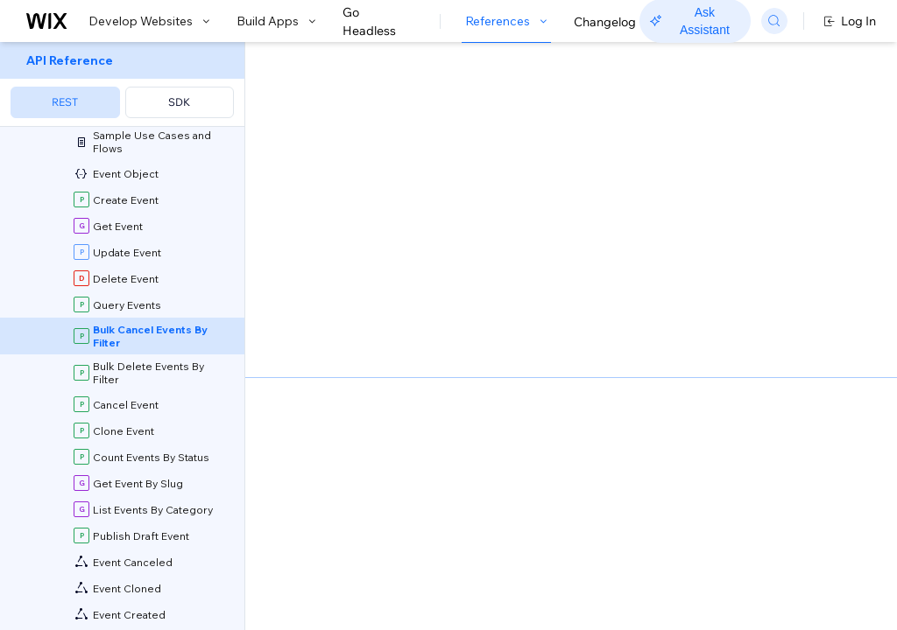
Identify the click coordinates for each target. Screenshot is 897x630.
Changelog (605, 22)
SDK (179, 101)
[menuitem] (122, 84)
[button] (353, 156)
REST (65, 101)
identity (423, 526)
